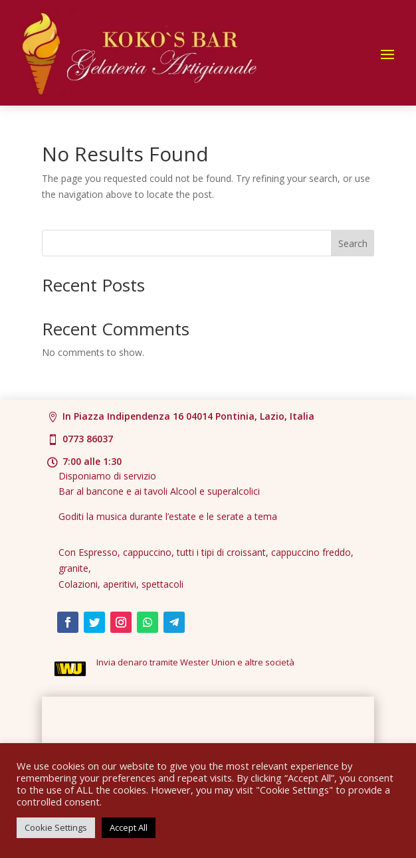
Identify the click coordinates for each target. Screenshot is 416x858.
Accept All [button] (129, 827)
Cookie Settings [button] (56, 827)
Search (352, 243)
